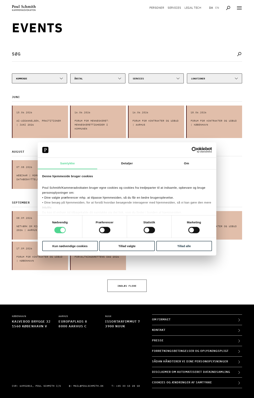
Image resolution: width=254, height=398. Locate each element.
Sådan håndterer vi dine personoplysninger (190, 361)
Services (174, 8)
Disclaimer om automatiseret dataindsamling (191, 372)
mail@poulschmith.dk (88, 386)
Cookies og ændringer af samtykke (182, 382)
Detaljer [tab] (127, 163)
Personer (156, 8)
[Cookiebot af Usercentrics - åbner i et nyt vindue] (194, 150)
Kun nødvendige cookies (70, 246)
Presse (158, 340)
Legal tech (193, 8)
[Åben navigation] (239, 8)
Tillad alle (184, 246)
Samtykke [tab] (67, 163)
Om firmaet (161, 319)
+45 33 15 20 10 (128, 386)
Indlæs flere (127, 286)
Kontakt (159, 330)
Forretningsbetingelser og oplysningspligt (190, 351)
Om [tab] (186, 163)
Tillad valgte (127, 246)
